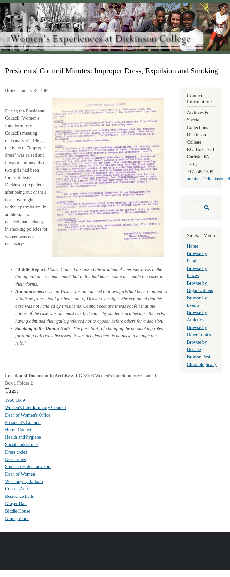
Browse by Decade (197, 346)
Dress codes (16, 452)
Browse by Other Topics (199, 331)
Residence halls (19, 496)
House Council (19, 429)
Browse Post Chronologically (202, 360)
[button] (108, 177)
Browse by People (197, 257)
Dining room (17, 518)
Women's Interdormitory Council (35, 407)
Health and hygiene (23, 437)
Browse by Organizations (200, 287)
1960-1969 (15, 400)
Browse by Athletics (197, 316)
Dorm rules (15, 459)
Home (192, 246)
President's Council (23, 422)
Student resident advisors (28, 466)
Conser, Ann (16, 488)
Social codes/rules (21, 444)
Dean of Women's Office (27, 415)
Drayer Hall (16, 503)
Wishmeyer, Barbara (24, 481)
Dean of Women (20, 474)
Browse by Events (197, 301)
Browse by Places (197, 272)
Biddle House (17, 511)
